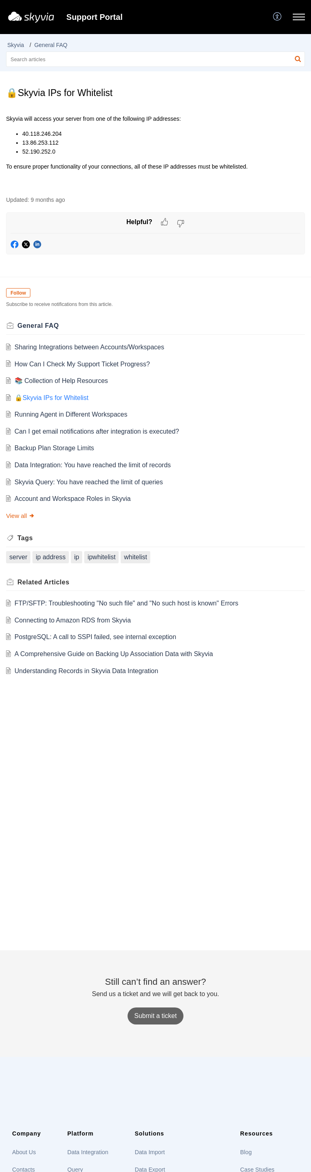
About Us (24, 1152)
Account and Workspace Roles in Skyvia (73, 498)
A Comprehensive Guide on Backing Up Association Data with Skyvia (114, 653)
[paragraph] (155, 150)
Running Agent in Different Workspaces (71, 414)
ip (76, 557)
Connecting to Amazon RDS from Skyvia (73, 620)
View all (20, 515)
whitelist (135, 557)
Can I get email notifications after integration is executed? (97, 431)
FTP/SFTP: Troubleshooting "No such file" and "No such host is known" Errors (127, 603)
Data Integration (87, 1152)
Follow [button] (18, 293)
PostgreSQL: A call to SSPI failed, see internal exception (95, 636)
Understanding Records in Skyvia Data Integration (86, 670)
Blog (245, 1152)
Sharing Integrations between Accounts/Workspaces (89, 347)
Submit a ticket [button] (155, 1015)
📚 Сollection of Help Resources (61, 380)
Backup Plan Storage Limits (54, 448)
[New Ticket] (156, 1015)
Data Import (150, 1152)
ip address (51, 557)
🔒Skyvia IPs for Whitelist (52, 397)
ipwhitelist (101, 557)
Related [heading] (43, 582)
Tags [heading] (25, 538)
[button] (277, 17)
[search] (155, 59)
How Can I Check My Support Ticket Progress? (82, 364)
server (18, 557)
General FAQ (51, 45)
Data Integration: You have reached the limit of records (93, 465)
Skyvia (15, 45)
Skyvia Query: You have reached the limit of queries (89, 482)
